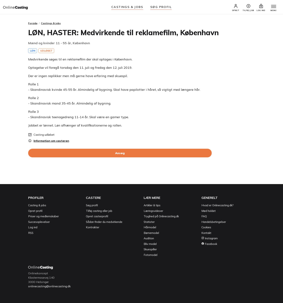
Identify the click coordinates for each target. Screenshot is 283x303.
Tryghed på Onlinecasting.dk (161, 216)
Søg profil (92, 205)
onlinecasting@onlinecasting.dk (49, 286)
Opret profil (35, 211)
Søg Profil (161, 7)
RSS (30, 233)
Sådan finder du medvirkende (104, 222)
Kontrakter (92, 227)
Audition (149, 238)
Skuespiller (150, 249)
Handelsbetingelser (213, 222)
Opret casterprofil (97, 216)
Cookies (206, 227)
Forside (32, 23)
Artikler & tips (152, 205)
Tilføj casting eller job (99, 211)
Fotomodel (150, 255)
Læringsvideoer (153, 211)
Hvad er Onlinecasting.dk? (217, 205)
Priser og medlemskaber (43, 216)
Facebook (209, 244)
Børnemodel (151, 233)
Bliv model (150, 244)
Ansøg (120, 153)
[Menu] (274, 6)
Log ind (32, 227)
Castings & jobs (127, 7)
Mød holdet (208, 211)
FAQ (204, 216)
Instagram (209, 238)
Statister (149, 222)
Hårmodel (150, 227)
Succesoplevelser (39, 222)
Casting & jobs (37, 205)
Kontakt (206, 233)
